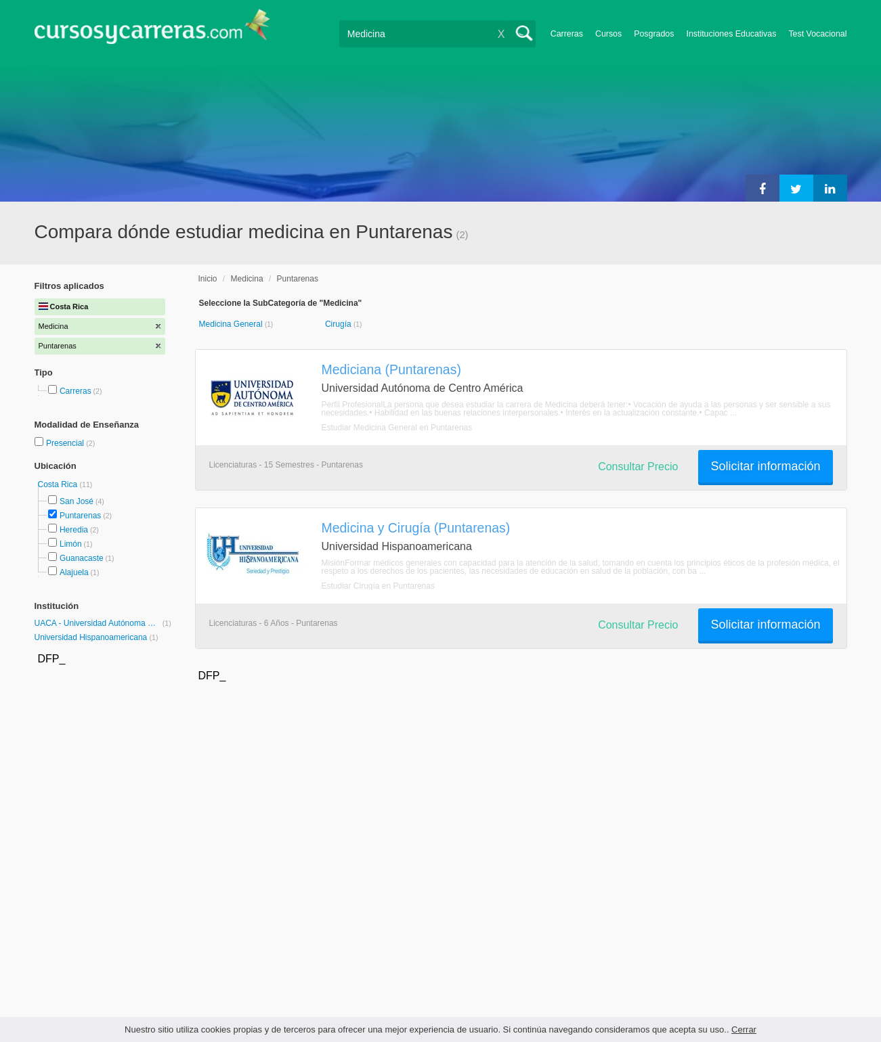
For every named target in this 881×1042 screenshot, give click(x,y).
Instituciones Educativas (731, 34)
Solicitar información (765, 466)
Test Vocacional (817, 34)
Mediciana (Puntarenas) (391, 369)
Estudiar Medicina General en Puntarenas (397, 427)
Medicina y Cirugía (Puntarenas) (416, 527)
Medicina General (232, 324)
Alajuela (74, 572)
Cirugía (339, 324)
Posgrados (654, 34)
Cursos (608, 34)
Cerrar (743, 1029)
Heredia (74, 530)
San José (76, 501)
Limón (71, 544)
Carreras (567, 34)
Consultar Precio (638, 466)
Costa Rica (59, 484)
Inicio (207, 279)
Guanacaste (82, 558)
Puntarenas (80, 515)
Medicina (247, 279)
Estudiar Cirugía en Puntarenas (378, 586)
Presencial (66, 443)
